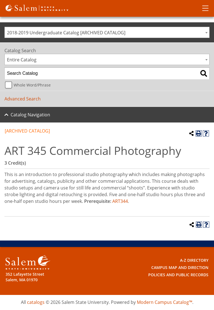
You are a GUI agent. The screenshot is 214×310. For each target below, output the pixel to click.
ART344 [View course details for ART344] (120, 201)
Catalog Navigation (30, 115)
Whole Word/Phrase (32, 85)
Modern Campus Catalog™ (164, 302)
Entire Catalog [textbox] (22, 60)
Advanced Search (22, 99)
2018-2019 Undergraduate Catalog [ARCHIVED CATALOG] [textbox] (66, 33)
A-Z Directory (194, 260)
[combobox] (107, 32)
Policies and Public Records (178, 274)
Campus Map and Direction (179, 267)
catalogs (36, 302)
